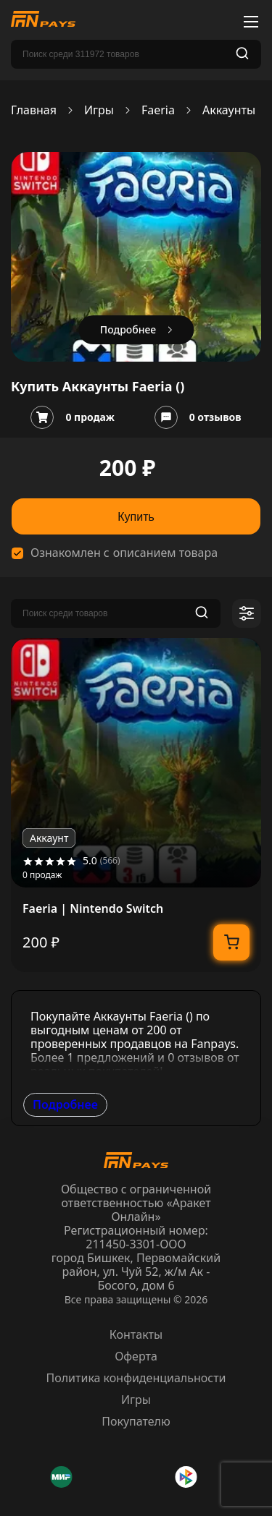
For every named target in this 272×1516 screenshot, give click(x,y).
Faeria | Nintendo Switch (92, 909)
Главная (34, 110)
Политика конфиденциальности (136, 1378)
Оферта (136, 1356)
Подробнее (65, 1104)
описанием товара (165, 553)
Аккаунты (228, 110)
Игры (99, 110)
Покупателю (136, 1421)
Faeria (158, 110)
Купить (136, 517)
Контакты (136, 1334)
